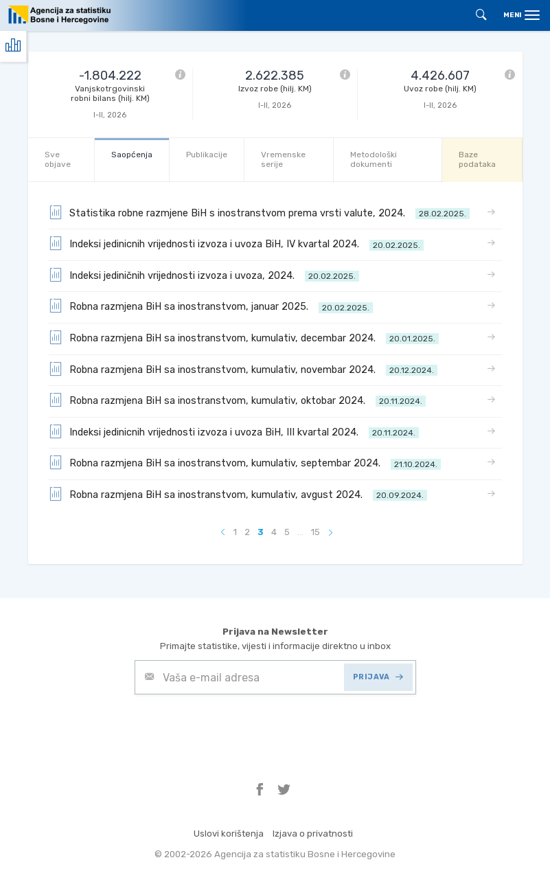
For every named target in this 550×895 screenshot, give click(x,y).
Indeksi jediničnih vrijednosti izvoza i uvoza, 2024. (204, 275)
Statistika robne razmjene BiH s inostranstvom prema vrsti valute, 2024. (259, 212)
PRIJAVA (378, 676)
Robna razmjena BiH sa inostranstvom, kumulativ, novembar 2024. (243, 369)
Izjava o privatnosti (313, 833)
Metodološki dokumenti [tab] (373, 159)
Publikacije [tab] (206, 154)
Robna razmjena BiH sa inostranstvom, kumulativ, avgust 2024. (238, 494)
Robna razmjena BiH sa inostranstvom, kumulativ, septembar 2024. (245, 462)
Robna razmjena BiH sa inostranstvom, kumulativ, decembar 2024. (244, 337)
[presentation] (239, 728)
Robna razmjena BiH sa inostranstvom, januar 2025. (211, 306)
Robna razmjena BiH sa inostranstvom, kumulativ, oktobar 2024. (237, 400)
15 (315, 532)
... (300, 532)
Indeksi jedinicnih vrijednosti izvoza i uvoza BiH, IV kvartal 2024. (236, 243)
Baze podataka (477, 159)
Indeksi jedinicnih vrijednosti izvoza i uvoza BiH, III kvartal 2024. (234, 431)
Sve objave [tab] (58, 159)
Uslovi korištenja (229, 833)
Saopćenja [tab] (131, 154)
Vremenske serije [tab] (283, 159)
